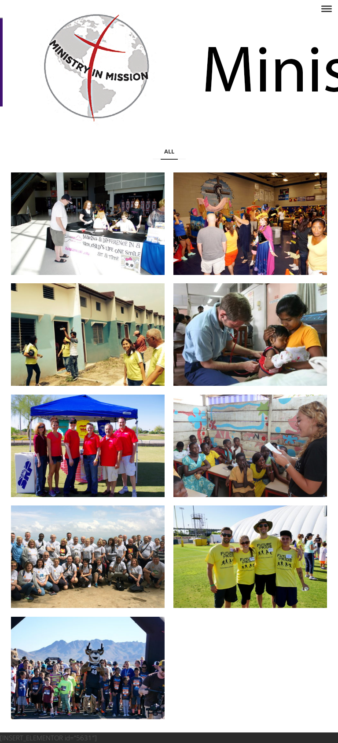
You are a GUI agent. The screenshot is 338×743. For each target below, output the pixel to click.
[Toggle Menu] (326, 9)
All (169, 151)
